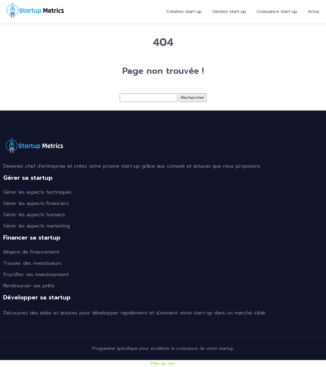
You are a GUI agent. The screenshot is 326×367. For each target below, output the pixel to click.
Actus (313, 11)
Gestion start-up (229, 11)
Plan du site (163, 363)
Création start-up (184, 11)
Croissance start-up (277, 11)
